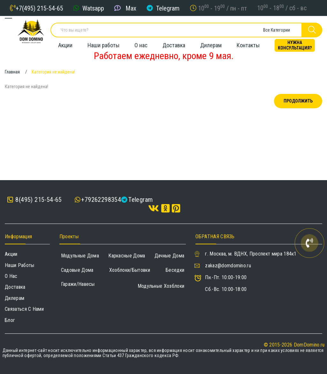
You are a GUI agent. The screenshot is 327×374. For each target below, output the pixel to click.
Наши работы (103, 43)
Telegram (167, 8)
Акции (65, 43)
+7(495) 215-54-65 (39, 8)
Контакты (248, 43)
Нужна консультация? (295, 43)
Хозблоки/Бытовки (129, 270)
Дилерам (211, 43)
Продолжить (298, 100)
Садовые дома (77, 270)
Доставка (174, 43)
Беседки (175, 270)
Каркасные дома (126, 256)
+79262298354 (101, 199)
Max (130, 8)
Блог (10, 320)
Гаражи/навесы (78, 284)
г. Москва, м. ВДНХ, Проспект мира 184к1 (250, 254)
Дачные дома (170, 256)
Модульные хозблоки (161, 286)
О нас (141, 43)
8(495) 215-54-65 (34, 199)
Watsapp (93, 8)
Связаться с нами (24, 309)
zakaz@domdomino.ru (228, 266)
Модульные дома (80, 256)
